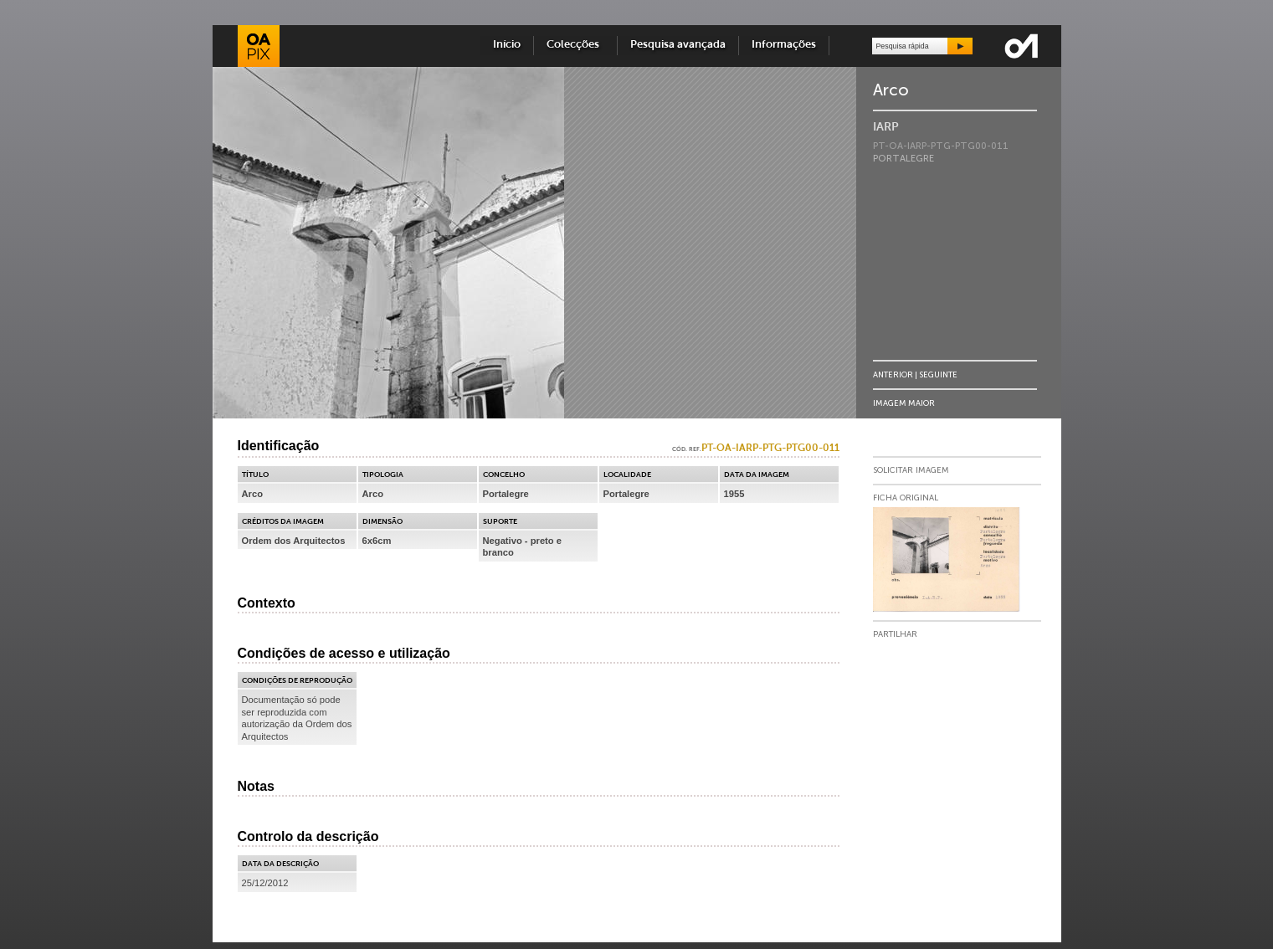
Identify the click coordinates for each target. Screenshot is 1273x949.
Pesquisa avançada (678, 44)
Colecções (575, 44)
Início (507, 44)
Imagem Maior (904, 403)
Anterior (893, 374)
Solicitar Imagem (911, 470)
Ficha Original (905, 498)
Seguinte (938, 374)
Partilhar (895, 634)
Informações (784, 44)
